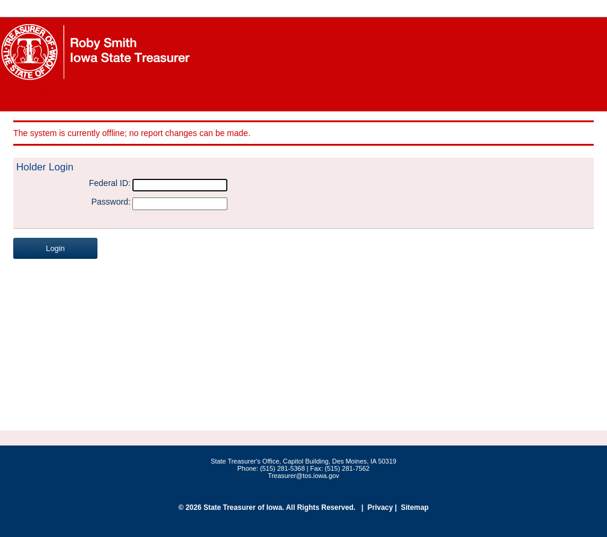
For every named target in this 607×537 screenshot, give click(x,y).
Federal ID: (110, 183)
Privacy (380, 507)
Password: (111, 201)
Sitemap (414, 507)
